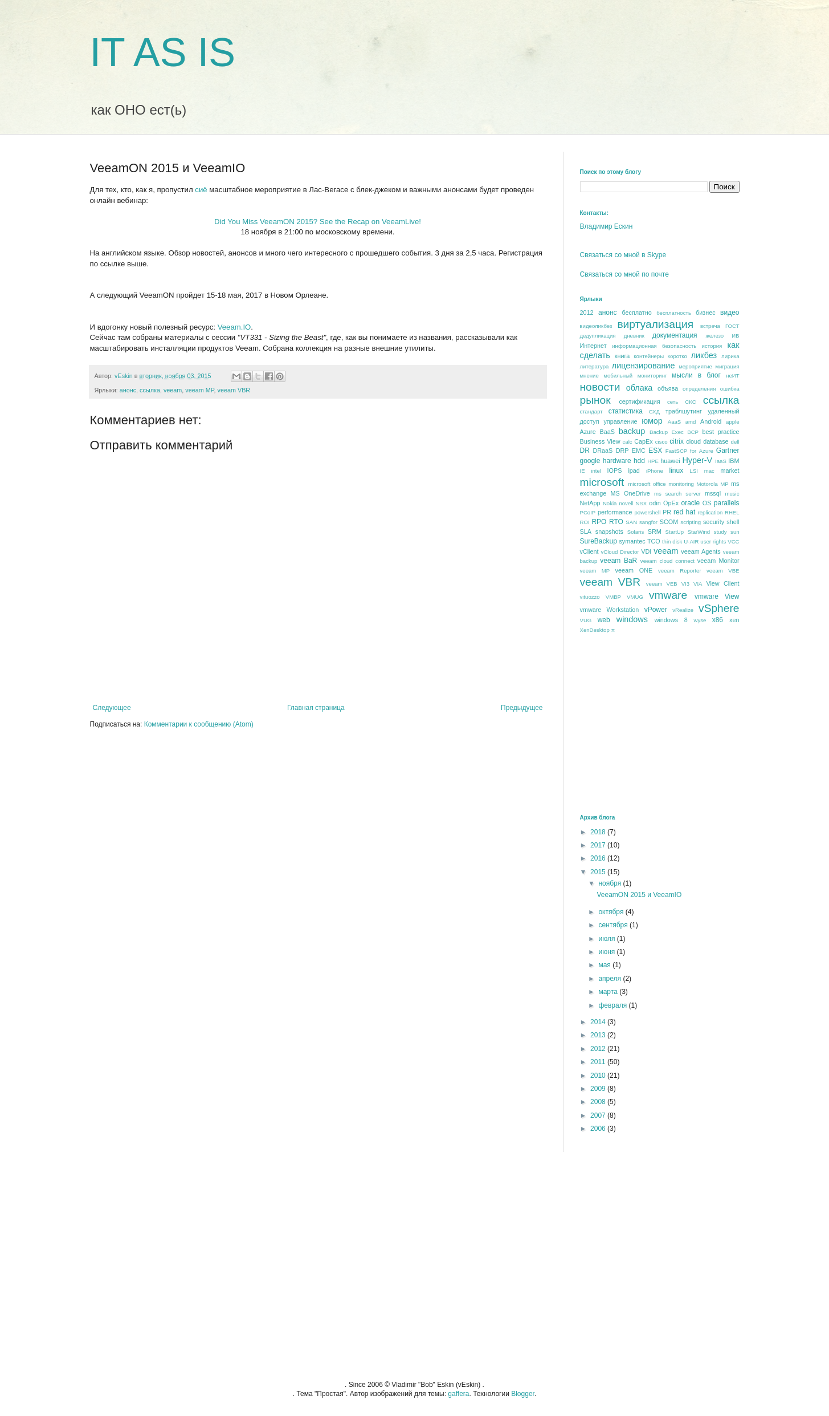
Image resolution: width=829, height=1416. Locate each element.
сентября (614, 925)
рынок (595, 400)
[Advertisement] (665, 723)
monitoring (681, 484)
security (713, 521)
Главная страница (316, 708)
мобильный (617, 375)
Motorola (706, 484)
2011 (598, 1062)
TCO (653, 541)
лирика (730, 356)
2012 (587, 312)
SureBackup (598, 541)
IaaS (720, 461)
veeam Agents (700, 551)
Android (710, 421)
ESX (655, 451)
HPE (653, 461)
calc (627, 442)
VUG (586, 620)
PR (667, 512)
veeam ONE (634, 570)
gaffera (458, 1394)
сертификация (639, 401)
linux (676, 470)
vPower (655, 610)
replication (710, 512)
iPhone (654, 471)
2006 (598, 1129)
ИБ (735, 335)
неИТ (732, 375)
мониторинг (652, 375)
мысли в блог (696, 375)
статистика (626, 411)
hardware (617, 461)
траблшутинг (683, 411)
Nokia (610, 503)
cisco (661, 442)
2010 (598, 1076)
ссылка (150, 390)
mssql (713, 493)
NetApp (590, 503)
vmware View (717, 597)
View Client (722, 583)
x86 (717, 620)
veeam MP (199, 390)
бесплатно (636, 312)
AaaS (674, 422)
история (712, 346)
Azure (588, 431)
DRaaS (603, 450)
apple (732, 422)
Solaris (635, 532)
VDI (646, 551)
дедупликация (598, 335)
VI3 (685, 584)
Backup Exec (667, 432)
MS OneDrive (630, 493)
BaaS (607, 431)
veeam (173, 390)
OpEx (671, 503)
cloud (693, 441)
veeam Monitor (718, 560)
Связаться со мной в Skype (623, 255)
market (730, 470)
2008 (598, 1102)
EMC (639, 450)
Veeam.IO (234, 327)
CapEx (643, 441)
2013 (598, 1035)
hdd (639, 461)
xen (734, 619)
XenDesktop (595, 630)
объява (668, 388)
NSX (641, 503)
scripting (690, 522)
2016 (598, 858)
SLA (585, 531)
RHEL (732, 512)
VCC (733, 541)
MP (724, 484)
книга (622, 355)
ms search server (677, 493)
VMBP (613, 597)
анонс (128, 390)
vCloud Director (620, 552)
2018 (598, 832)
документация (674, 335)
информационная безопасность (654, 346)
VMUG (635, 597)
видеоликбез (596, 326)
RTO (616, 522)
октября (611, 912)
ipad (633, 470)
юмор (652, 420)
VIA (697, 584)
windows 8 (671, 619)
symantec (632, 541)
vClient (589, 551)
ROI (585, 522)
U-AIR (691, 541)
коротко (677, 356)
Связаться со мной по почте (624, 274)
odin (654, 503)
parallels (727, 503)
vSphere (719, 608)
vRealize (682, 610)
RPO (598, 522)
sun (734, 532)
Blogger (522, 1394)
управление (620, 421)
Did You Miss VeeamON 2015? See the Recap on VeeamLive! (317, 221)
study (720, 532)
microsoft (602, 482)
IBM (733, 460)
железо (714, 335)
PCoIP (588, 512)
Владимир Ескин (606, 226)
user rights (713, 541)
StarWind (699, 532)
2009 (598, 1089)
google (590, 461)
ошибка (730, 389)
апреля (610, 979)
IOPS (614, 470)
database (715, 441)
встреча (710, 326)
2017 (598, 845)
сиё (201, 189)
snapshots (609, 531)
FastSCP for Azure (689, 451)
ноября (610, 883)
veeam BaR (618, 561)
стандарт (591, 411)
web (604, 620)
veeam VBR (234, 390)
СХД (654, 411)
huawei (670, 460)
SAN (631, 522)
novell (626, 503)
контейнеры (649, 356)
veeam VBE (723, 570)
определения (699, 389)
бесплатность (673, 313)
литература (594, 366)
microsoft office (646, 484)
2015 (598, 872)
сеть (672, 402)
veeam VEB (661, 584)
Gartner (728, 451)
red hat (684, 512)
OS (707, 503)
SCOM (669, 521)
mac (709, 471)
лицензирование (643, 365)
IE (582, 471)
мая (605, 965)
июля (607, 939)
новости (600, 387)
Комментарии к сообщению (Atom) (199, 724)
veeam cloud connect (667, 561)
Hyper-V (697, 460)
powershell (647, 512)
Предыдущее (521, 708)
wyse (699, 620)
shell (732, 521)
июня (607, 952)
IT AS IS (163, 52)
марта (608, 992)
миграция (727, 366)
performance (615, 512)
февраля (613, 1005)
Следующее (112, 708)
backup (632, 431)
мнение (589, 375)
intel (596, 471)
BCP (693, 432)
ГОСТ (732, 326)
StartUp (674, 532)
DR (585, 451)
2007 (598, 1115)
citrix (676, 441)
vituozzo (590, 597)
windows (632, 619)
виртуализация (655, 324)
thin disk (672, 541)
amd (690, 422)
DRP (622, 450)
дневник (634, 335)
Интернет (593, 345)
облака (639, 387)
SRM (654, 531)
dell (735, 442)
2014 (598, 1022)
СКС (690, 402)
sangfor (648, 522)
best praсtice (721, 431)
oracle (690, 503)
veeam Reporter (679, 570)
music (732, 493)
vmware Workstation (609, 609)
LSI (694, 471)
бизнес (706, 312)
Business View (600, 441)
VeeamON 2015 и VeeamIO (639, 895)
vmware (668, 595)
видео (729, 313)
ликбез (704, 355)
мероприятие (695, 366)
